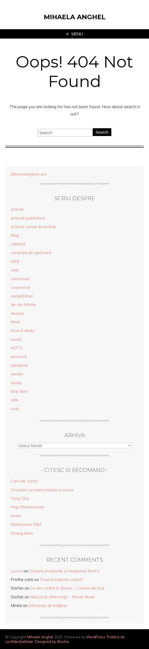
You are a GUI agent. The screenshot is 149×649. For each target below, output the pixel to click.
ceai (14, 270)
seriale (17, 373)
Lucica (17, 570)
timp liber (19, 391)
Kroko (16, 515)
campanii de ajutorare (31, 252)
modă (16, 339)
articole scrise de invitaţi (33, 226)
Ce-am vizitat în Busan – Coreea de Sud (67, 588)
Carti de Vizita (24, 481)
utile (14, 399)
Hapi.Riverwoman (27, 507)
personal (19, 356)
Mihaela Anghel (74, 17)
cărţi (15, 261)
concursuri (20, 278)
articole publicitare (28, 218)
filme (15, 321)
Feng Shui (20, 498)
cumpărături (22, 296)
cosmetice (20, 287)
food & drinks (23, 330)
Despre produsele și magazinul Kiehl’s (64, 570)
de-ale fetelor (23, 304)
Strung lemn (22, 533)
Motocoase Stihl (26, 524)
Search (102, 132)
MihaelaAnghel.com (29, 174)
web (15, 408)
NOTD (17, 347)
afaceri (17, 209)
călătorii (18, 244)
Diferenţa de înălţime (48, 605)
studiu (16, 382)
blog (15, 235)
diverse (17, 313)
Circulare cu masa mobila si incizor (42, 489)
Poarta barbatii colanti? (62, 579)
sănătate (19, 365)
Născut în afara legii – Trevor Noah (62, 596)
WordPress (95, 637)
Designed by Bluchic (52, 641)
